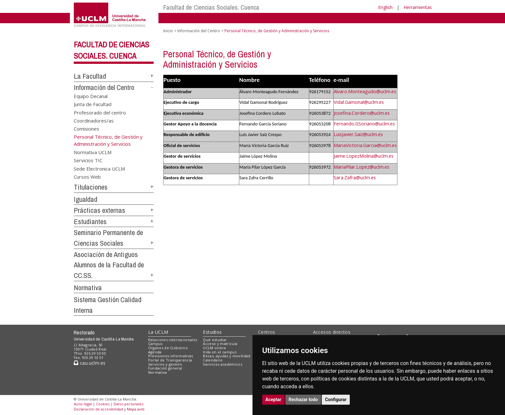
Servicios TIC (88, 160)
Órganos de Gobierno (168, 347)
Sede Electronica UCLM (99, 168)
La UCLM (158, 332)
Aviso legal (83, 403)
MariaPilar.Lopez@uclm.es (361, 166)
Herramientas (418, 7)
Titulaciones (91, 187)
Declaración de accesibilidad (98, 409)
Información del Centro (104, 87)
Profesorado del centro (100, 112)
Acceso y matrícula (220, 343)
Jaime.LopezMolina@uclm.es (364, 156)
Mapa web (136, 409)
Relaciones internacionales (172, 339)
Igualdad (85, 199)
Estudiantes (90, 221)
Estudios (212, 332)
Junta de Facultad (92, 104)
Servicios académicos (222, 364)
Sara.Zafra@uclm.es (355, 177)
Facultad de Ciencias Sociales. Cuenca (211, 7)
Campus (155, 343)
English (385, 7)
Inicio (168, 31)
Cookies (103, 403)
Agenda (155, 352)
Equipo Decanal (91, 96)
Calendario (213, 360)
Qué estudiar (215, 339)
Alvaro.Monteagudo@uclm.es (365, 91)
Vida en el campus (219, 352)
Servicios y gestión (165, 364)
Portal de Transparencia (170, 360)
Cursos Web (87, 176)
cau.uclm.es (89, 363)
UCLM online (214, 347)
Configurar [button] (336, 399)
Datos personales (128, 403)
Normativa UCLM (92, 152)
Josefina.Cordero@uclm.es (362, 113)
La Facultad (90, 76)
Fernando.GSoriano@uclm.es (364, 123)
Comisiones (86, 128)
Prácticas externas (99, 210)
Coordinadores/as (94, 120)
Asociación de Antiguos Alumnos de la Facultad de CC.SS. (109, 265)
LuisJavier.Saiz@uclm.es (358, 134)
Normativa (88, 287)
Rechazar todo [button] (303, 399)
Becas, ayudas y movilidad (226, 355)
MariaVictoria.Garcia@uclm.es (365, 145)
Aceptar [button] (273, 399)
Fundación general (165, 368)
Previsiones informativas (170, 355)
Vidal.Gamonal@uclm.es (359, 102)
